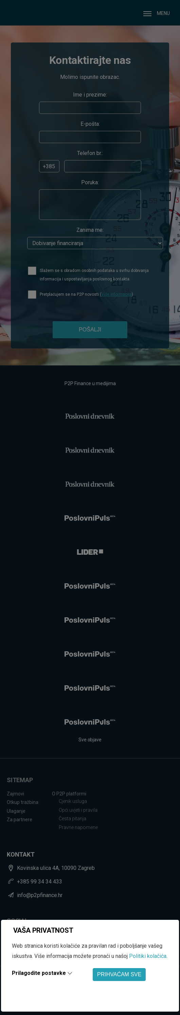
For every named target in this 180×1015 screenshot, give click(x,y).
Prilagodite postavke (39, 973)
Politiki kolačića (147, 956)
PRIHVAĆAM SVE (119, 974)
